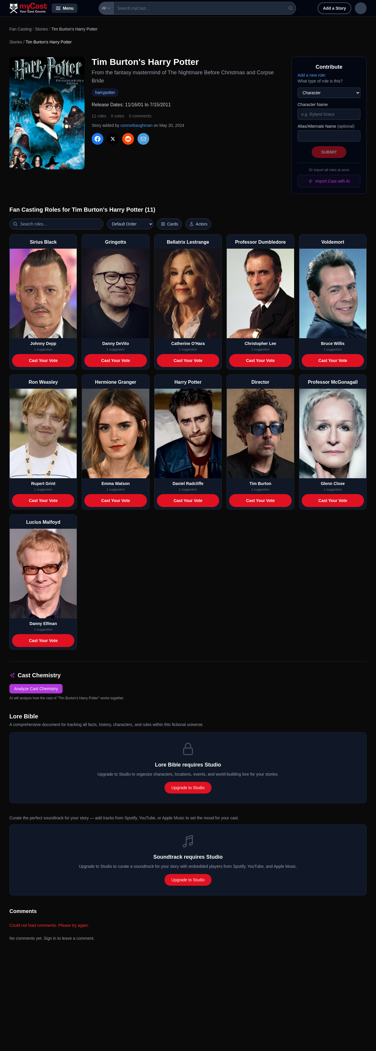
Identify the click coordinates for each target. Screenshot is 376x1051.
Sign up (354, 8)
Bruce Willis (333, 343)
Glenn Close (333, 483)
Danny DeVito (115, 343)
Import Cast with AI (329, 181)
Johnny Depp (43, 343)
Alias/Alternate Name (326, 126)
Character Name (313, 104)
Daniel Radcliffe (187, 483)
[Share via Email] (143, 139)
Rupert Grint (43, 483)
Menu (64, 8)
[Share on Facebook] (97, 139)
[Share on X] (113, 139)
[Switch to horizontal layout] (169, 224)
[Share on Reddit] (128, 139)
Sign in (328, 8)
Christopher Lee (260, 343)
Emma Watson (116, 483)
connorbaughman (136, 125)
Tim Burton (260, 483)
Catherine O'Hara (188, 343)
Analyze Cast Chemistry (36, 688)
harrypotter (105, 92)
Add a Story (296, 8)
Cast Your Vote (43, 360)
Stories (41, 29)
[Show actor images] (198, 224)
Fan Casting (20, 29)
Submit (329, 152)
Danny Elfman (43, 623)
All (89, 8)
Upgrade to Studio (188, 787)
